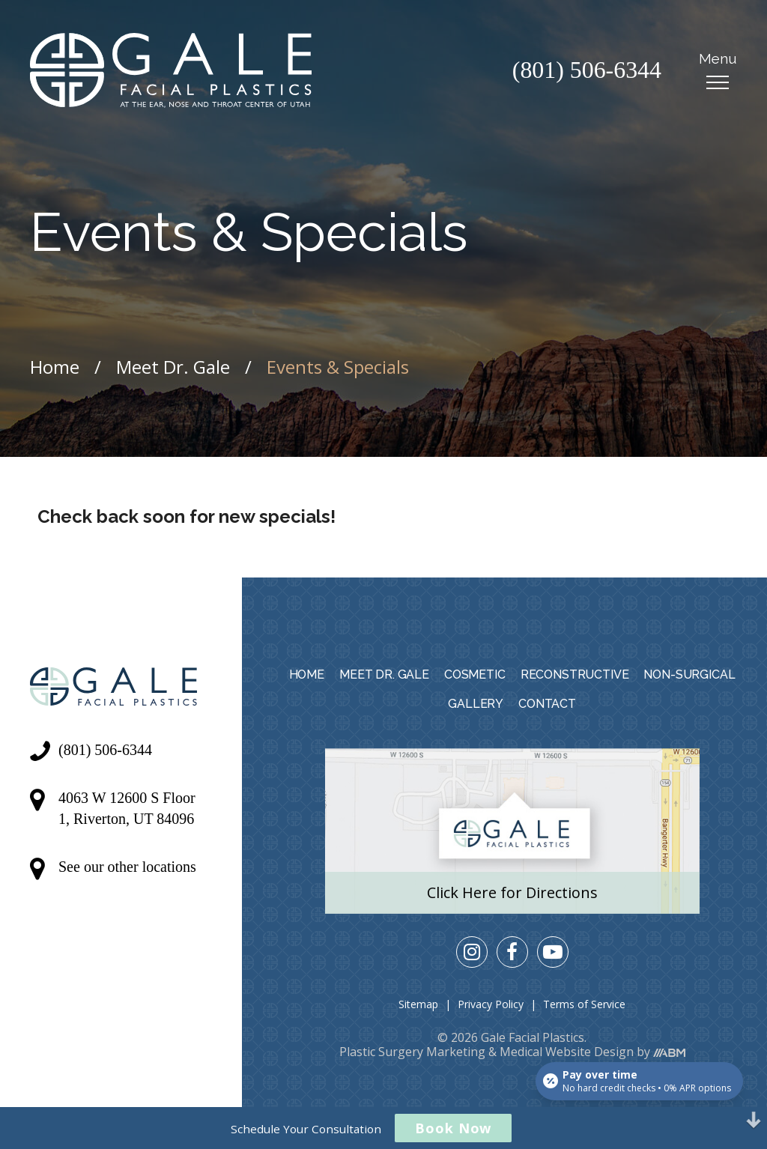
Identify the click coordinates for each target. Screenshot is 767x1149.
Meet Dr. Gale (173, 366)
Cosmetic (475, 674)
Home (54, 366)
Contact (547, 704)
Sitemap (418, 1004)
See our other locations (127, 866)
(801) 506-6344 (586, 70)
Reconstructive (575, 674)
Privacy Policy (491, 1004)
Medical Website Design (567, 1051)
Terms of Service (584, 1004)
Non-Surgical (689, 674)
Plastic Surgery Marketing (412, 1051)
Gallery (475, 704)
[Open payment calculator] (639, 1080)
